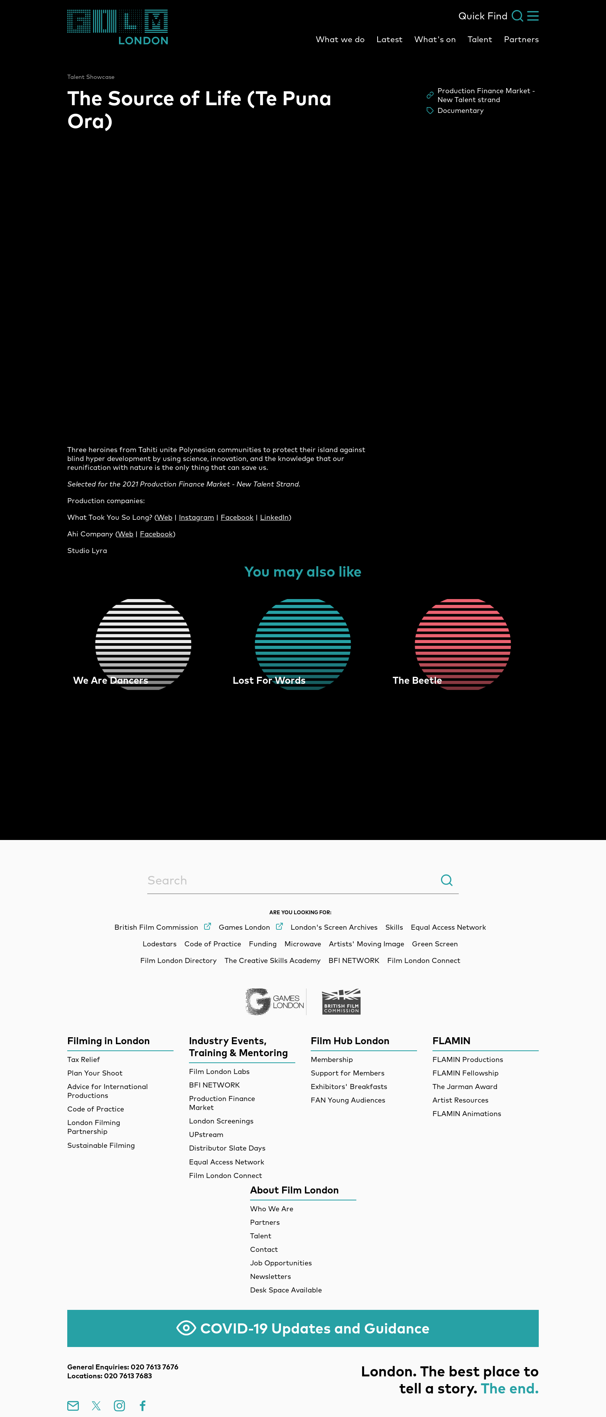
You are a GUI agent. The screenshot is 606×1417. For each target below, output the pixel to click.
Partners (521, 39)
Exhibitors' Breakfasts (349, 1086)
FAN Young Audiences (348, 1100)
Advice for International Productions (107, 1091)
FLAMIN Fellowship (465, 1073)
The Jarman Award (464, 1086)
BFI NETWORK (214, 1085)
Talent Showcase (90, 76)
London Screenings (221, 1121)
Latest (389, 39)
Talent (480, 39)
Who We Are (271, 1208)
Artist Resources (460, 1100)
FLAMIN (451, 1041)
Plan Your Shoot (95, 1073)
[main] (303, 427)
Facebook (237, 517)
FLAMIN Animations (466, 1113)
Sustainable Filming (101, 1145)
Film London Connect (225, 1175)
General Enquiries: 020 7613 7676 (123, 1366)
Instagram (196, 517)
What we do (340, 39)
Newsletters (270, 1276)
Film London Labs (219, 1071)
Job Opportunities (281, 1262)
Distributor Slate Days (227, 1148)
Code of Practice (95, 1109)
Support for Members (348, 1073)
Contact (264, 1249)
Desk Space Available (286, 1290)
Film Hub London (350, 1041)
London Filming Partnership (93, 1127)
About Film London (294, 1190)
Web (164, 517)
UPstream (206, 1134)
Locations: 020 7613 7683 (109, 1375)
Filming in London (108, 1041)
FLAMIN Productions (467, 1059)
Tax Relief (83, 1059)
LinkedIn (274, 517)
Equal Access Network (226, 1162)
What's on (435, 39)
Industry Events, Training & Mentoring (238, 1046)
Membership (332, 1059)
